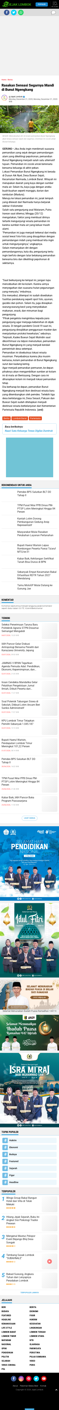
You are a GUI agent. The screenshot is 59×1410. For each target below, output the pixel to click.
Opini (4, 1348)
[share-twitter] (14, 12)
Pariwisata (35, 418)
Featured (13, 1161)
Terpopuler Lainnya (29, 1293)
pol (3, 1369)
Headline (13, 1182)
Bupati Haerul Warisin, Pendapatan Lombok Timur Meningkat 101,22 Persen (17, 743)
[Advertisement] (29, 46)
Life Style (7, 1328)
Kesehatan (35, 1323)
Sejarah (13, 1168)
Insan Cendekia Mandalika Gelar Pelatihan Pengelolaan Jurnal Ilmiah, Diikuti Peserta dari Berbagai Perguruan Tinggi (19, 686)
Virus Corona (8, 1365)
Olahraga (35, 1344)
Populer (41, 4)
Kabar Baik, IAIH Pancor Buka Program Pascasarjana (18, 799)
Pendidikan (7, 1352)
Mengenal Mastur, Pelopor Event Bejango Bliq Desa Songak (20, 1239)
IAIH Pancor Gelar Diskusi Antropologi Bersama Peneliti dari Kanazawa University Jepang (20, 647)
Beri (4, 1307)
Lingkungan (36, 1328)
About (15, 1386)
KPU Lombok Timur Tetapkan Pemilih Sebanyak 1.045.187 (18, 722)
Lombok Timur (9, 1336)
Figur (11, 1175)
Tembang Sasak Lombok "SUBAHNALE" (20, 1257)
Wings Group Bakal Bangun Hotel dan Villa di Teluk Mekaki (21, 1201)
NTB (32, 1340)
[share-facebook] (6, 12)
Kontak (43, 1386)
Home (4, 80)
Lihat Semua (29, 818)
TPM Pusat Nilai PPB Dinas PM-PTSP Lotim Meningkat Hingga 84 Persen (20, 781)
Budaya (13, 1154)
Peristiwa (35, 1352)
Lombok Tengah (38, 1332)
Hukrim (13, 1140)
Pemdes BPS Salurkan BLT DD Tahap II (18, 761)
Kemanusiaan (8, 1323)
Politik (5, 1356)
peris (32, 1365)
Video (32, 1361)
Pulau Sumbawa (38, 1356)
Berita (6, 418)
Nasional (6, 1344)
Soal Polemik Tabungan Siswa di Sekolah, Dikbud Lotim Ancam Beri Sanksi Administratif (21, 705)
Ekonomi (13, 1147)
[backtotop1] (56, 1389)
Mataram (6, 1340)
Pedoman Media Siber (29, 1386)
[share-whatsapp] (21, 12)
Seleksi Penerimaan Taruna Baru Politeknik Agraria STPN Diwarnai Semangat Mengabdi (20, 628)
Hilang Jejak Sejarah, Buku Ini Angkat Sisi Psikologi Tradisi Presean (22, 1220)
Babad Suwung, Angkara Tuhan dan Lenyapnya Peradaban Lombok (20, 1277)
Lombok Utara (37, 1336)
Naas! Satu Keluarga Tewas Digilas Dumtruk (29, 430)
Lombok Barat (20, 418)
